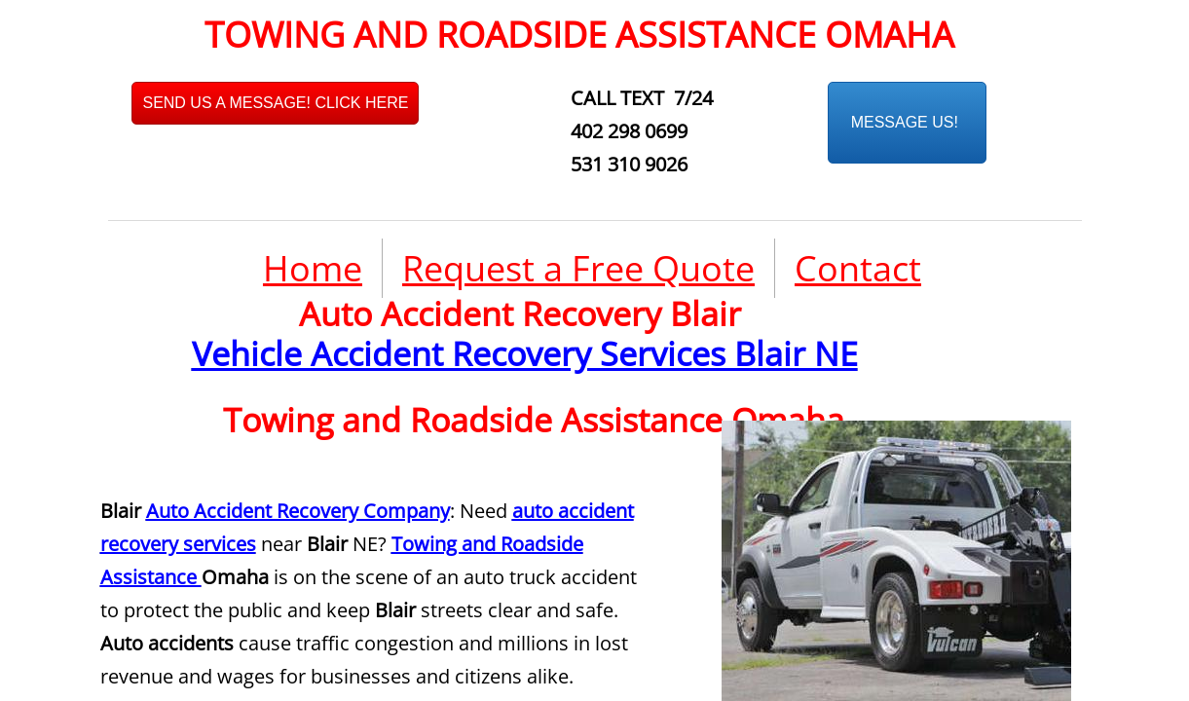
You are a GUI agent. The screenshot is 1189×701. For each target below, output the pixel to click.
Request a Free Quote (578, 268)
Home (312, 268)
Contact (858, 268)
